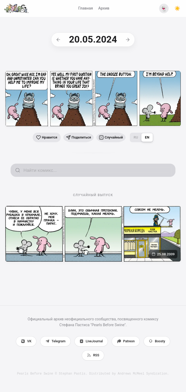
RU (141, 137)
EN (152, 137)
